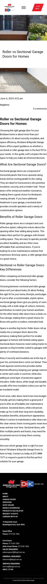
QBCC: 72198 (8, 569)
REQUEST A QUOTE (10, 514)
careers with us (10, 517)
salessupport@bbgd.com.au (14, 552)
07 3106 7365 (14, 534)
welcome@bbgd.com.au (12, 559)
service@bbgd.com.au (11, 567)
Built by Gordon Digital (27, 580)
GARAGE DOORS (9, 499)
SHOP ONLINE (8, 505)
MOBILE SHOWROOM (11, 508)
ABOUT (5, 496)
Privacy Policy (17, 580)
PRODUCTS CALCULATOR (13, 511)
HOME (5, 494)
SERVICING (7, 502)
